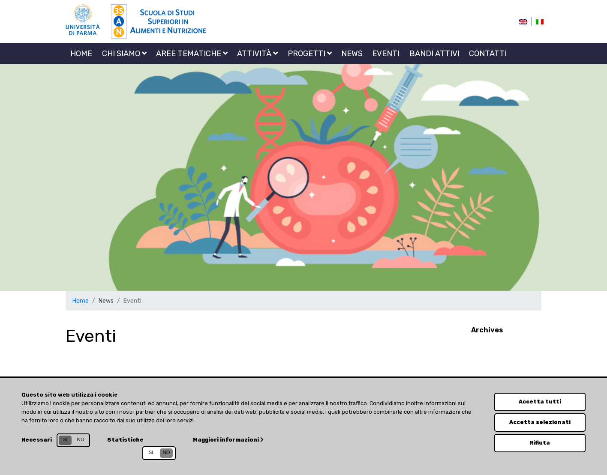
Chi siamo (124, 53)
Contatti (488, 53)
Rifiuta (539, 442)
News (352, 53)
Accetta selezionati (540, 422)
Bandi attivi (434, 53)
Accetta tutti (540, 401)
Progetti (310, 53)
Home (81, 53)
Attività (257, 53)
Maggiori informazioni (228, 439)
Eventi (386, 53)
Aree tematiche (192, 53)
